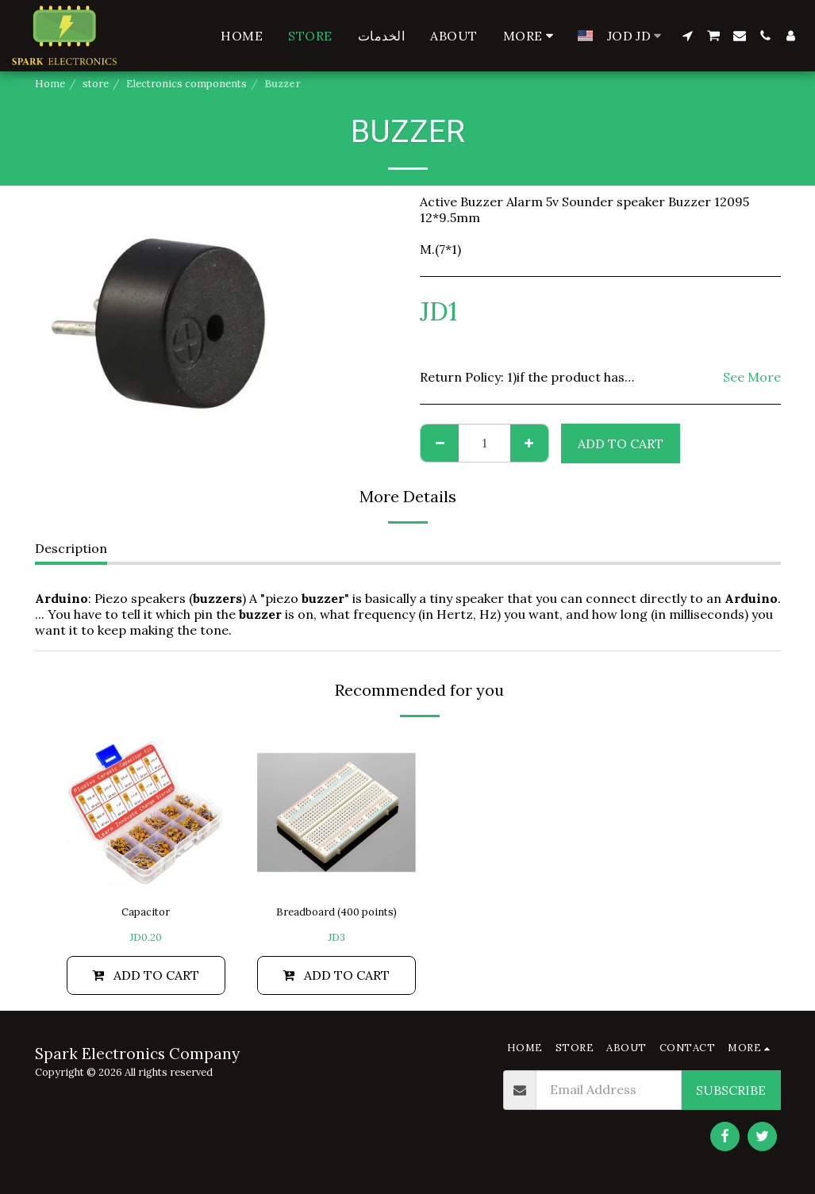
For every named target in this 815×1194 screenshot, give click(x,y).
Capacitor (145, 912)
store (96, 83)
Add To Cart (620, 443)
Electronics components (186, 83)
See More (752, 377)
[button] (687, 35)
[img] (146, 812)
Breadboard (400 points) (336, 912)
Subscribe (731, 1089)
